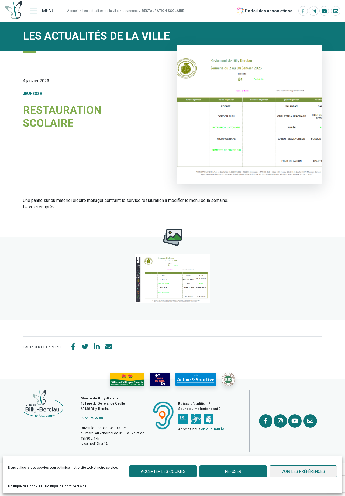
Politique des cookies (25, 486)
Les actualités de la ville (100, 11)
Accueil (72, 11)
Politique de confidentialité (66, 486)
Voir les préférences (303, 471)
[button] (172, 278)
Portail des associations (268, 10)
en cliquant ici (213, 429)
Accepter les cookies (163, 471)
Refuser (233, 471)
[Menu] (42, 11)
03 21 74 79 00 (92, 418)
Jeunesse (130, 11)
